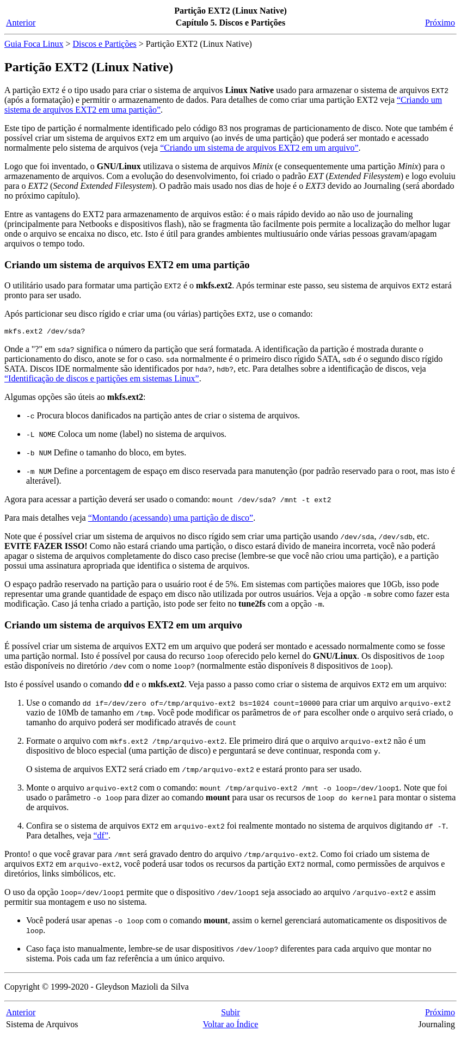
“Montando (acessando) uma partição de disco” (170, 519)
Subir (230, 1014)
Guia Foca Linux (33, 43)
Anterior (20, 22)
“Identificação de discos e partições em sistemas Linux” (101, 380)
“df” (101, 837)
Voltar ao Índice (231, 1025)
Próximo (440, 22)
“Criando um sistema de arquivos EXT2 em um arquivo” (259, 147)
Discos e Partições (104, 43)
